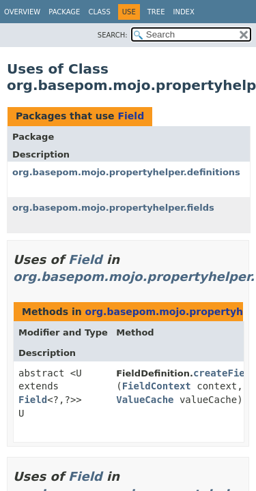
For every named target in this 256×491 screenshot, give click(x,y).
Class (99, 12)
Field (130, 115)
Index (183, 12)
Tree (156, 12)
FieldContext (156, 386)
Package (64, 12)
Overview (22, 12)
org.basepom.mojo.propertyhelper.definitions (126, 172)
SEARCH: (113, 35)
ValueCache (144, 399)
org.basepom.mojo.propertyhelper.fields (113, 208)
